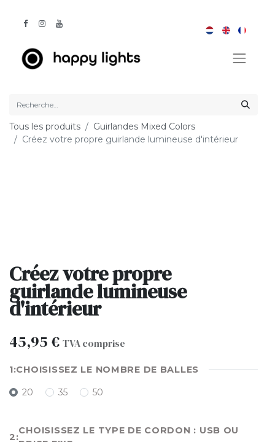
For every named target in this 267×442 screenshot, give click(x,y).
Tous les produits (44, 126)
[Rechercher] (245, 104)
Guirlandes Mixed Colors (144, 126)
